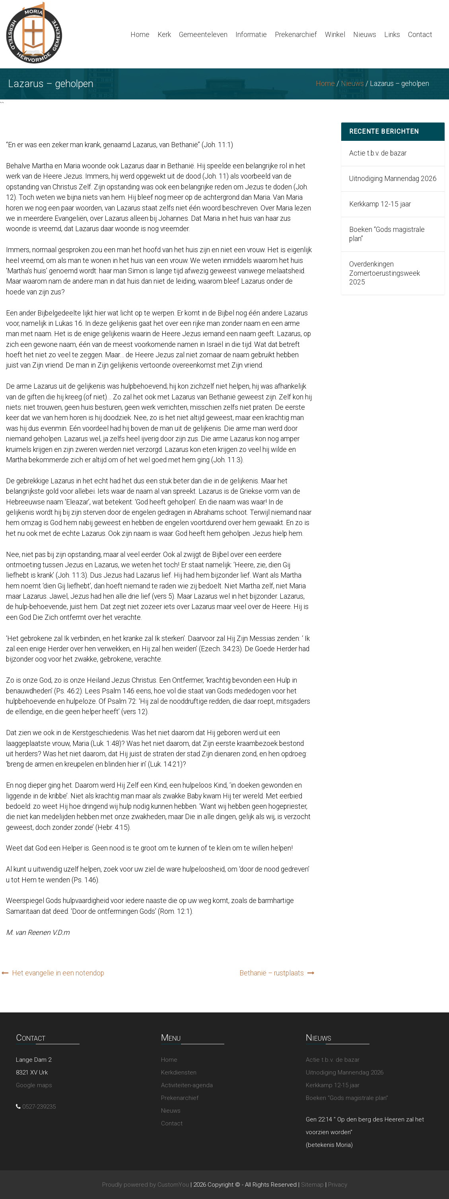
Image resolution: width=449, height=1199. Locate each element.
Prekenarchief (296, 35)
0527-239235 (39, 1106)
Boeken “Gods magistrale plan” (387, 234)
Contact (420, 35)
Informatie (251, 35)
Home (140, 35)
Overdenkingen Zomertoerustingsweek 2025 (384, 273)
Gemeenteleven (203, 35)
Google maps (34, 1085)
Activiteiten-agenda (187, 1085)
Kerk (164, 35)
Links (392, 35)
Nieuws (364, 35)
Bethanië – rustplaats (271, 973)
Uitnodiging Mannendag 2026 (393, 179)
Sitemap (312, 1184)
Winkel (335, 35)
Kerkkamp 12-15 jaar (380, 204)
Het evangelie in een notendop (58, 973)
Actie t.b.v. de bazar (377, 153)
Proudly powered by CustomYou (145, 1184)
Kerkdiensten (178, 1072)
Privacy (337, 1184)
